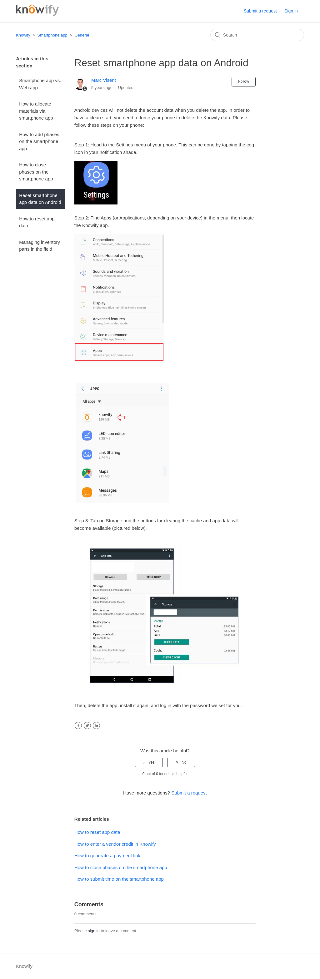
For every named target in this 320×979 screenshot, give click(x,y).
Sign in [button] (291, 10)
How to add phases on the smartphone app (39, 141)
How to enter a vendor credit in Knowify (115, 844)
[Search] (257, 35)
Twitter (87, 726)
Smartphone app (53, 35)
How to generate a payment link (107, 855)
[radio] (149, 762)
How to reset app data (36, 222)
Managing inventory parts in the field (39, 245)
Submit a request (260, 10)
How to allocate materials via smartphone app (36, 111)
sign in (94, 930)
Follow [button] (243, 81)
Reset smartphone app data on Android (40, 199)
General (82, 35)
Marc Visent (103, 80)
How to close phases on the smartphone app (36, 171)
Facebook (78, 726)
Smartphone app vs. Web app (40, 84)
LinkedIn (96, 726)
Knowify (23, 35)
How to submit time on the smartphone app (119, 879)
